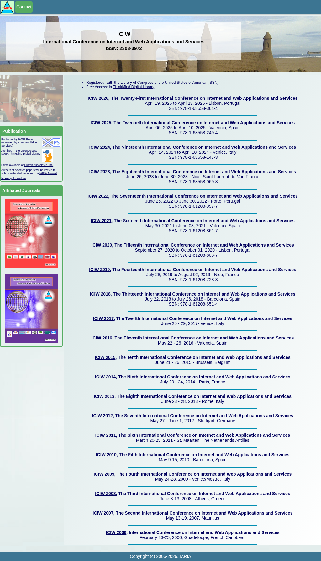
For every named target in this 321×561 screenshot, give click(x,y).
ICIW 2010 (106, 454)
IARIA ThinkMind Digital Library (20, 153)
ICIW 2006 (116, 532)
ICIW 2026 (98, 98)
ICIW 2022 (97, 196)
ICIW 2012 (102, 415)
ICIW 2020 (101, 245)
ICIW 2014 (105, 376)
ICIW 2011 (105, 435)
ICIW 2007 (103, 513)
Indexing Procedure (13, 178)
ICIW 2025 (101, 122)
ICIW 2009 (104, 474)
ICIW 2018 (100, 294)
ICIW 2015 (105, 357)
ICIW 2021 (101, 220)
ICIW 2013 (104, 396)
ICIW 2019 (99, 269)
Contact (23, 6)
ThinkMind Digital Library (133, 87)
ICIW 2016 (102, 337)
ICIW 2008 (105, 493)
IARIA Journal (48, 173)
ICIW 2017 (103, 318)
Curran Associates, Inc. (39, 165)
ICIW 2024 (99, 147)
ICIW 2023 (99, 171)
